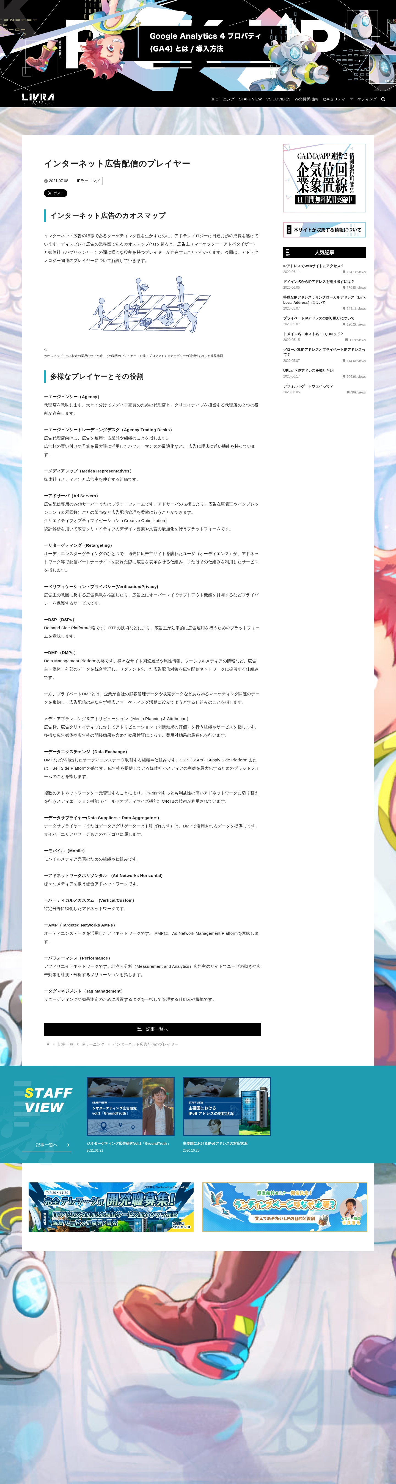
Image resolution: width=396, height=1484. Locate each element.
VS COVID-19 (278, 99)
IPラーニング (223, 99)
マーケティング (363, 99)
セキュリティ (333, 99)
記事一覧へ (153, 1029)
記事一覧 (65, 1044)
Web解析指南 (306, 99)
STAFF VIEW (250, 99)
